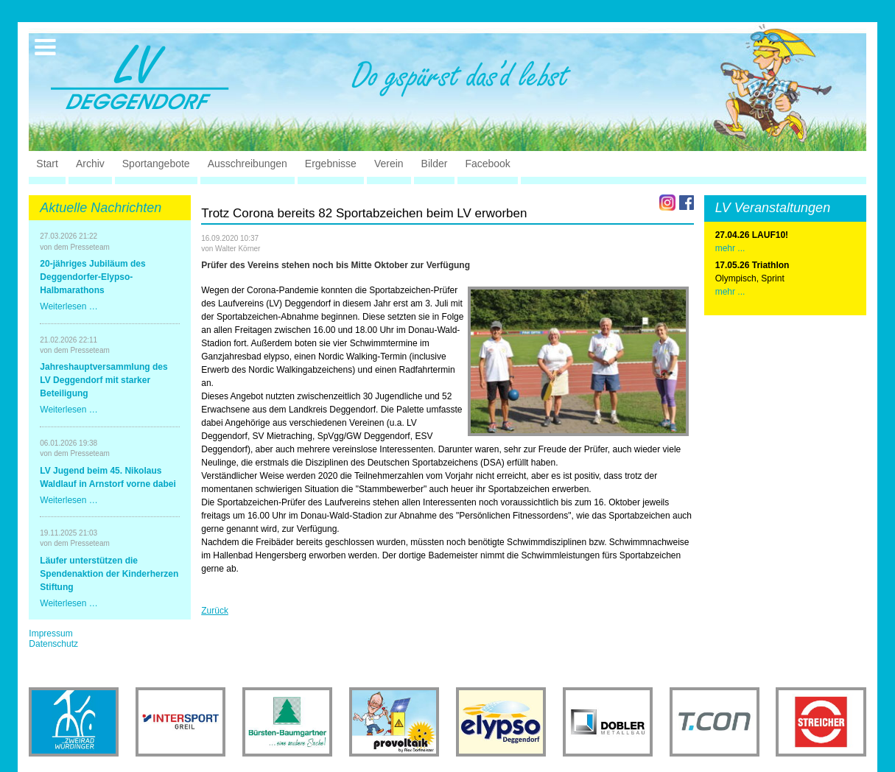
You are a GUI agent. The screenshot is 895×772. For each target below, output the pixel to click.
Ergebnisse (331, 163)
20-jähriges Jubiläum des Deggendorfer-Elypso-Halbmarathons (92, 277)
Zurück (214, 611)
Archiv (90, 163)
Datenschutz (53, 644)
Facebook (487, 163)
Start (47, 163)
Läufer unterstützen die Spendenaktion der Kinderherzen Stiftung (109, 573)
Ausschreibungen (247, 163)
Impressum (50, 633)
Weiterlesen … (68, 306)
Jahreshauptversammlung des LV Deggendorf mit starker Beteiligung (103, 380)
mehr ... (730, 292)
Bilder (434, 163)
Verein (389, 163)
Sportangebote (156, 163)
